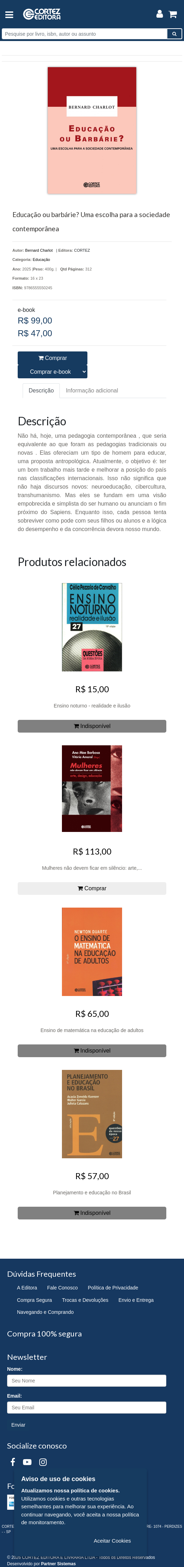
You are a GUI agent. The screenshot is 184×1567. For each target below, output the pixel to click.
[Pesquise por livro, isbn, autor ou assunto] (84, 33)
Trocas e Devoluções (85, 1300)
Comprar (52, 358)
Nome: (15, 1369)
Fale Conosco (62, 1288)
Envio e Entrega (136, 1300)
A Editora (27, 1288)
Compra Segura (34, 1300)
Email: (14, 1396)
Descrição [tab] (41, 391)
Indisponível (92, 726)
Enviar (18, 1425)
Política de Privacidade (113, 1288)
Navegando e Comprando (45, 1312)
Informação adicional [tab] (92, 391)
